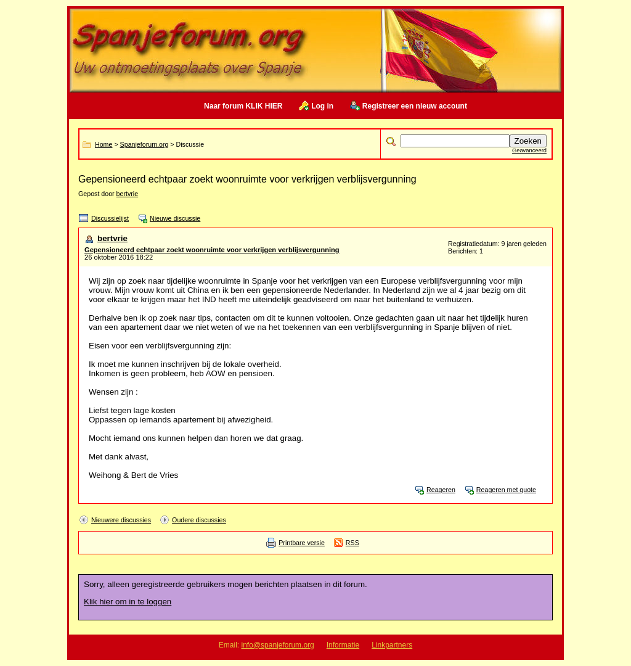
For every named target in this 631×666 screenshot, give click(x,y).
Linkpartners (392, 645)
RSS (352, 542)
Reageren (440, 489)
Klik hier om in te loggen (127, 601)
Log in (322, 106)
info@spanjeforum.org (278, 645)
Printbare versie (302, 542)
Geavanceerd (529, 150)
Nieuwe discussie (175, 218)
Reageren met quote (506, 489)
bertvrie (127, 193)
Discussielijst (110, 218)
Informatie (343, 645)
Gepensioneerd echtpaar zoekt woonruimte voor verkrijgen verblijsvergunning (212, 249)
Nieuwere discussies (121, 520)
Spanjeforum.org (144, 144)
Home (103, 144)
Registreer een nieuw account (414, 106)
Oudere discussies (199, 520)
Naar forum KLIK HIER (243, 106)
